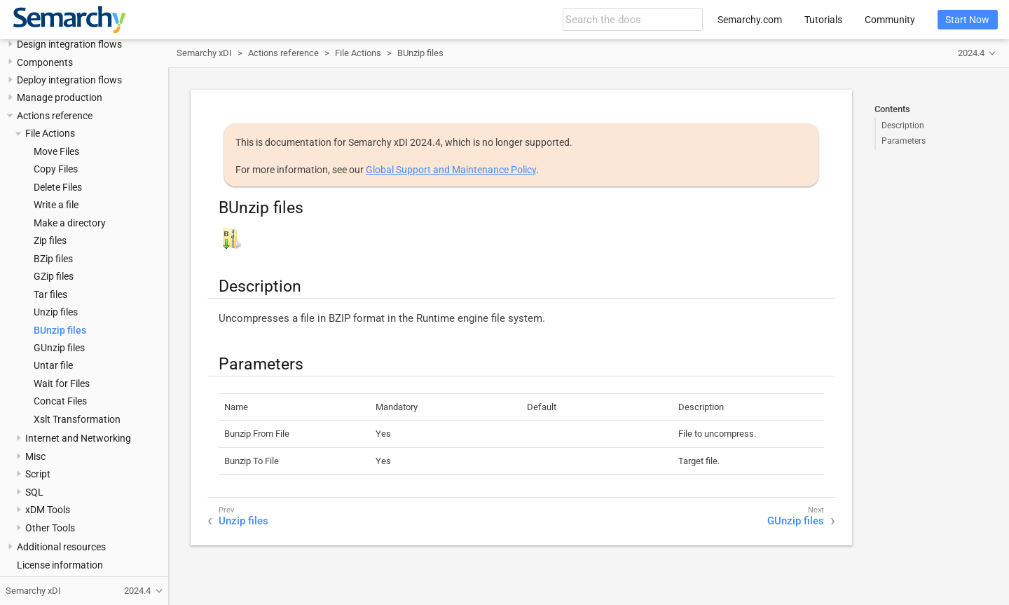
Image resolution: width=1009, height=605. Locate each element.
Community (890, 19)
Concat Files (60, 401)
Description (902, 125)
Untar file (53, 365)
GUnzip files (59, 347)
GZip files (54, 276)
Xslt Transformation (77, 419)
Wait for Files (62, 383)
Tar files (50, 294)
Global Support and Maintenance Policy (451, 169)
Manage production (59, 97)
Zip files (50, 240)
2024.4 (971, 53)
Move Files (56, 151)
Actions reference (54, 115)
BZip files (53, 258)
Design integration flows (69, 44)
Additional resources (61, 546)
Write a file (56, 204)
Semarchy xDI (204, 53)
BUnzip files (60, 330)
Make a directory (70, 223)
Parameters (903, 141)
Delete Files (58, 187)
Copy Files (56, 169)
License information (60, 565)
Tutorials (823, 19)
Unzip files (56, 312)
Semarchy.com (750, 19)
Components (45, 62)
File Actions (50, 133)
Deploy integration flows (69, 80)
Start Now (967, 19)
